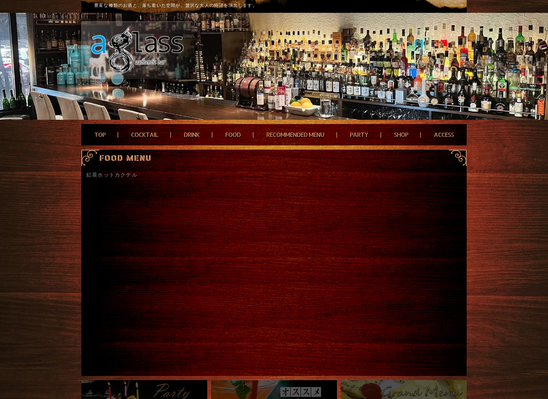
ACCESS (444, 134)
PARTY (359, 134)
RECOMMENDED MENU (295, 134)
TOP (99, 134)
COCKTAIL (144, 134)
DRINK (192, 134)
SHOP (401, 134)
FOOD (233, 134)
